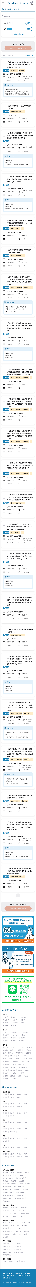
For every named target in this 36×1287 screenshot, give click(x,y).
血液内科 (15, 1020)
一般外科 (5, 1032)
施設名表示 (6, 1201)
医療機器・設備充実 (24, 1184)
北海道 (5, 1094)
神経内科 (23, 1020)
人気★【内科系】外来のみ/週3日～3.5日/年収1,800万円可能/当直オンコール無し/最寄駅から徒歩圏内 (19, 526)
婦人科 (25, 1056)
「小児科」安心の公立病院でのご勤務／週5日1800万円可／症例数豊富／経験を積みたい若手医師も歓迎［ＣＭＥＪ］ (20, 372)
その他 (14, 1079)
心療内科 (12, 1070)
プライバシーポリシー (9, 1276)
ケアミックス (7, 1213)
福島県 (19, 1097)
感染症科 (23, 1023)
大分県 (5, 1157)
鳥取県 (5, 1138)
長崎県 (19, 1154)
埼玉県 (25, 1104)
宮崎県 (12, 1157)
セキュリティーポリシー (25, 1276)
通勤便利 (13, 1181)
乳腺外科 (5, 1041)
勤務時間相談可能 (21, 1178)
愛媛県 (19, 1147)
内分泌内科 (6, 1023)
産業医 (20, 1070)
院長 (4, 1261)
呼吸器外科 (25, 1032)
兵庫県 (25, 1129)
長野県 (12, 1116)
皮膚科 (11, 1059)
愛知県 (19, 1122)
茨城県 (5, 1104)
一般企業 (13, 1216)
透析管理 (5, 1225)
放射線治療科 (23, 1067)
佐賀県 (12, 1154)
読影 (29, 1222)
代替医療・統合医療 (9, 1076)
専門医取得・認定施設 (9, 1184)
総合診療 (28, 1050)
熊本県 (25, 1154)
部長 (17, 1261)
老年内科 (29, 1047)
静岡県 (12, 1122)
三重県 (25, 1122)
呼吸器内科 (24, 1017)
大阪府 (19, 1129)
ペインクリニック (27, 1059)
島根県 (12, 1138)
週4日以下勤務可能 (16, 1172)
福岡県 (5, 1154)
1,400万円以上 (7, 1246)
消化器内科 (6, 1020)
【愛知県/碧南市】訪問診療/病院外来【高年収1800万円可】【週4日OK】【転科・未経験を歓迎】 (19, 871)
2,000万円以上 (18, 1249)
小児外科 (24, 1035)
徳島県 (5, 1147)
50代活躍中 (19, 1195)
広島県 (25, 1138)
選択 (28, 23)
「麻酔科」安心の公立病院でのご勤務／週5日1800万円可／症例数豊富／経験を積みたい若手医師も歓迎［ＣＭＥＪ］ (20, 497)
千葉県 (5, 1106)
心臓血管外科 (15, 1032)
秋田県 (5, 1097)
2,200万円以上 (7, 1252)
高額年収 (5, 1172)
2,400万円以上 (18, 1252)
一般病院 (5, 1207)
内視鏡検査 (27, 1231)
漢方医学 (5, 1073)
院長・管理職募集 (19, 1187)
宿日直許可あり (19, 1198)
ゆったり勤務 (19, 1175)
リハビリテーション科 (19, 1064)
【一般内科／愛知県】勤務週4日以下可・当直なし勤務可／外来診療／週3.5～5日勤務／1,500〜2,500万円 (19, 556)
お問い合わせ (18, 1273)
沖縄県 (27, 1157)
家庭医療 (15, 1023)
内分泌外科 (22, 1038)
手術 (23, 1222)
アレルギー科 (25, 1061)
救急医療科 (6, 1061)
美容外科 (23, 1073)
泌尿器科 (28, 1053)
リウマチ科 (6, 1064)
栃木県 (12, 1104)
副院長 (11, 1261)
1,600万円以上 (18, 1246)
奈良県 (5, 1132)
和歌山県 (12, 1132)
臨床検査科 (6, 1079)
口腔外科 (13, 1041)
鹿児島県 (19, 1157)
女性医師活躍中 (7, 1192)
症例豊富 (21, 1181)
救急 (12, 1225)
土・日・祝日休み (8, 1178)
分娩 (18, 1225)
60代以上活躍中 (7, 1198)
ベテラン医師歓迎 (20, 1192)
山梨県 (5, 1116)
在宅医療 (5, 1047)
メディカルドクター (15, 1228)
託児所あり (17, 1189)
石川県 (19, 1113)
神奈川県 (19, 1106)
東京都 (12, 1106)
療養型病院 (14, 1207)
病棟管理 (11, 1222)
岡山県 (19, 1138)
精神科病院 (24, 1207)
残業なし (5, 1181)
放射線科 (13, 1067)
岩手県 (19, 1094)
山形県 (12, 1097)
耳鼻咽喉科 (19, 1053)
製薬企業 (5, 1216)
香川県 (12, 1147)
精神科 (5, 1070)
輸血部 (26, 1076)
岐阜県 (5, 1122)
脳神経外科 (16, 1035)
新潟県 (5, 1113)
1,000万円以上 (7, 1243)
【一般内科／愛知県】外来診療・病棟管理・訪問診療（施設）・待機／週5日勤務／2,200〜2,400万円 (19, 179)
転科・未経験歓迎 (8, 1195)
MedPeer (13, 1278)
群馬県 (19, 1104)
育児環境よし (27, 1189)
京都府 (12, 1129)
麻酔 (25, 1234)
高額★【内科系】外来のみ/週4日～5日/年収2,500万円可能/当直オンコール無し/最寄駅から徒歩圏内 (20, 223)
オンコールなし (7, 1175)
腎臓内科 (13, 1047)
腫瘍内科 (13, 1026)
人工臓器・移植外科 (9, 1050)
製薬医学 (27, 1070)
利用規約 (27, 1273)
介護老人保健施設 (24, 1213)
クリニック (6, 1210)
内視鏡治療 (6, 1234)
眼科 (4, 1059)
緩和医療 (5, 1067)
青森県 (12, 1094)
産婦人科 (12, 1056)
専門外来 (18, 1231)
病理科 (19, 1076)
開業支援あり (7, 1189)
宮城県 (25, 1094)
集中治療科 (16, 1061)
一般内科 (5, 1017)
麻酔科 (17, 1059)
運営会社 (5, 1278)
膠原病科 (5, 1026)
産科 (19, 1056)
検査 (18, 1222)
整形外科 (5, 1038)
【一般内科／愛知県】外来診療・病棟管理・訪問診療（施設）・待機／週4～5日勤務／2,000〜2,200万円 (20, 135)
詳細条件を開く (18, 34)
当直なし (27, 1172)
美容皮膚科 (14, 1073)
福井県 (25, 1113)
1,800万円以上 (7, 1249)
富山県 (12, 1113)
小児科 (5, 1056)
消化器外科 (6, 1035)
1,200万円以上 (18, 1243)
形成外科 (13, 1038)
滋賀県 (5, 1129)
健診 (15, 1213)
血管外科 (21, 1041)
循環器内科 (14, 1017)
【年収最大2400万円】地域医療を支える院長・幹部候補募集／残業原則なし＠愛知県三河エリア (19, 64)
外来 (4, 1222)
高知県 (25, 1147)
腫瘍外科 (20, 1050)
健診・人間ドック (8, 1053)
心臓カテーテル (17, 1234)
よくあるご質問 (7, 1273)
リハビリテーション (18, 1210)
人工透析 (21, 1047)
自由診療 (5, 1237)
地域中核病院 (7, 1187)
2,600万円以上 (7, 1255)
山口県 (5, 1141)
